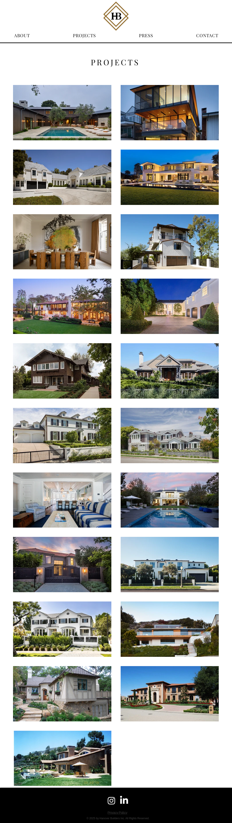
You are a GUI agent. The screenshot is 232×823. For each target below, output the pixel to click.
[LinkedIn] (124, 801)
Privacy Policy (117, 812)
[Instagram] (111, 801)
